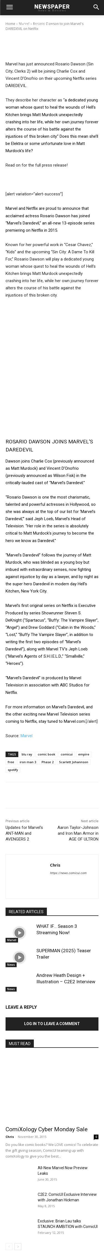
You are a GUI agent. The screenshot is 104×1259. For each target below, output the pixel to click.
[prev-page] (9, 1246)
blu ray (27, 754)
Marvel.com (74, 721)
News (11, 965)
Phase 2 (48, 762)
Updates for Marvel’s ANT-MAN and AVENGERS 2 (24, 833)
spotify (13, 770)
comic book (46, 754)
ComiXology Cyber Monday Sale (47, 1129)
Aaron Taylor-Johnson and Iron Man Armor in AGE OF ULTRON (77, 833)
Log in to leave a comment (52, 1023)
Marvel (26, 735)
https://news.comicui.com (68, 873)
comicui (67, 754)
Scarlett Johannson (73, 762)
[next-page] (17, 1246)
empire (83, 754)
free (11, 762)
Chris (25, 24)
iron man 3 (28, 762)
